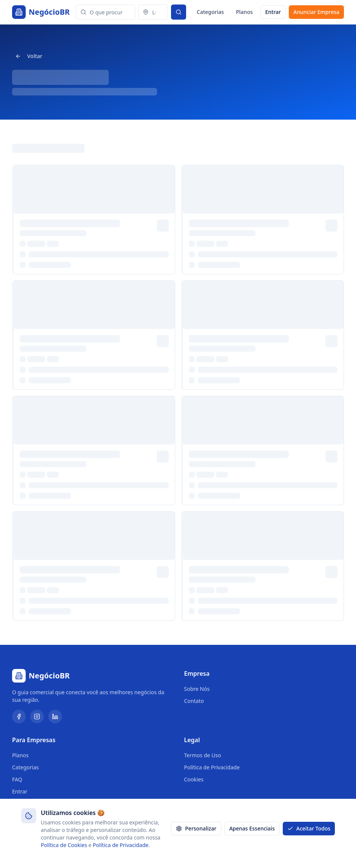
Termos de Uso (202, 755)
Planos (244, 11)
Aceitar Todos (308, 828)
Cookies (193, 779)
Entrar (273, 11)
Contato (194, 700)
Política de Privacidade (212, 767)
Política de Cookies (64, 845)
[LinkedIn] (55, 716)
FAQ (17, 779)
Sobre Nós (197, 688)
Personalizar (196, 828)
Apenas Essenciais (252, 828)
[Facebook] (19, 716)
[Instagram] (37, 716)
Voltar (28, 56)
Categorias (210, 11)
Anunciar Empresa (316, 11)
